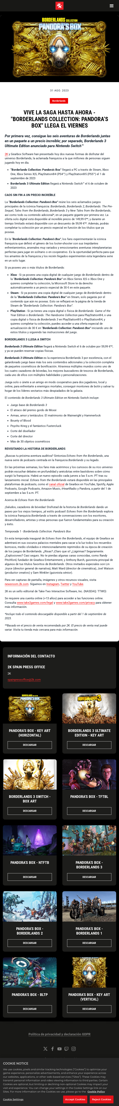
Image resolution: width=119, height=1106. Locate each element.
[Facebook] (52, 1049)
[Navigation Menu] (112, 6)
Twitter (64, 584)
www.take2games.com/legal (35, 602)
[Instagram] (73, 1049)
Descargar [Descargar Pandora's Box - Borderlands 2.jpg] (29, 942)
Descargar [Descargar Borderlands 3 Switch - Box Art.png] (29, 810)
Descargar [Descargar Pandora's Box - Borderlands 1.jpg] (89, 942)
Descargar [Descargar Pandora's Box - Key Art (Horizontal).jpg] (29, 744)
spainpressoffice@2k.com (24, 679)
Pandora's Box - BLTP (30, 994)
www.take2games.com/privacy (75, 602)
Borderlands (59, 100)
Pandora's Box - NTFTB (29, 862)
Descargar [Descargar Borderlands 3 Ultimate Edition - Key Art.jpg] (89, 744)
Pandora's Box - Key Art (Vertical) (89, 996)
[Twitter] (45, 1049)
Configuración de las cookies (59, 1059)
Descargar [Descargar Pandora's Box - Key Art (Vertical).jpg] (89, 1008)
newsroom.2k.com (17, 584)
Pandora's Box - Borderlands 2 (29, 931)
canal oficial (56, 484)
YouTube (77, 584)
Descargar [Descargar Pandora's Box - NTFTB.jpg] (29, 876)
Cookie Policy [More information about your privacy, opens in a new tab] (96, 1096)
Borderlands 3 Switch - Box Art (30, 798)
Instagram (52, 584)
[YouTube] (59, 1049)
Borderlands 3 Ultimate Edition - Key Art (89, 732)
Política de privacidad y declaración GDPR (59, 1034)
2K (6, 154)
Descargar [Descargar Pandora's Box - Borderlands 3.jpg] (89, 876)
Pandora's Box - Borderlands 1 (89, 931)
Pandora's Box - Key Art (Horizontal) (30, 732)
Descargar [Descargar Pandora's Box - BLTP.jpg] (29, 1008)
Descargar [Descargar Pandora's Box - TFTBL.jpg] (89, 810)
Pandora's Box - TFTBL (89, 796)
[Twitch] (66, 1049)
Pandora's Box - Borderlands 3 (89, 864)
